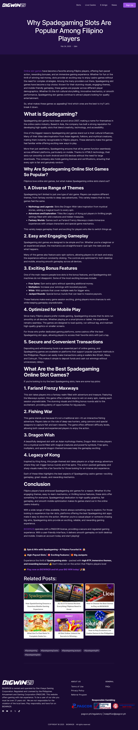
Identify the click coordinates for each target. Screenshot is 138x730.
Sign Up (129, 5)
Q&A (75, 46)
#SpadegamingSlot (32, 655)
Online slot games (33, 71)
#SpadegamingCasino (49, 651)
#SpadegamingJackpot (71, 651)
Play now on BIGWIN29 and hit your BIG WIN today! (53, 569)
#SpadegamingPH (91, 651)
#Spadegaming (31, 651)
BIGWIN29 (29, 529)
